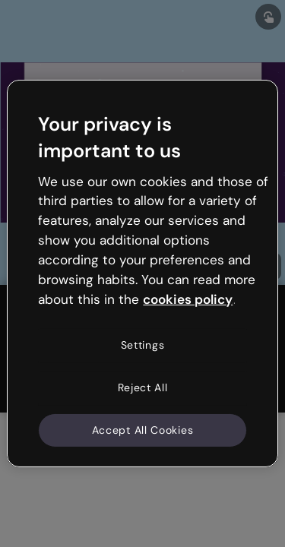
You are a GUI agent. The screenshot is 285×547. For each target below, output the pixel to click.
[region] (142, 273)
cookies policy (188, 298)
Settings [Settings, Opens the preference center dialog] (143, 345)
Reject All (143, 387)
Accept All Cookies (143, 429)
